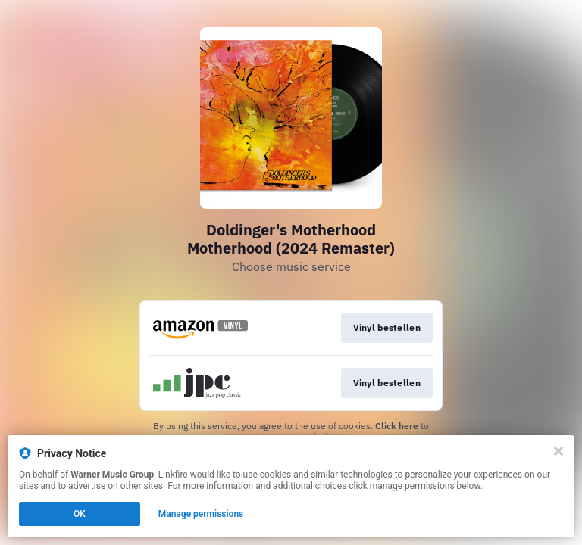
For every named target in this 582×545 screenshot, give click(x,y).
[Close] (558, 451)
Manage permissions (201, 514)
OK (80, 514)
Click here (396, 425)
